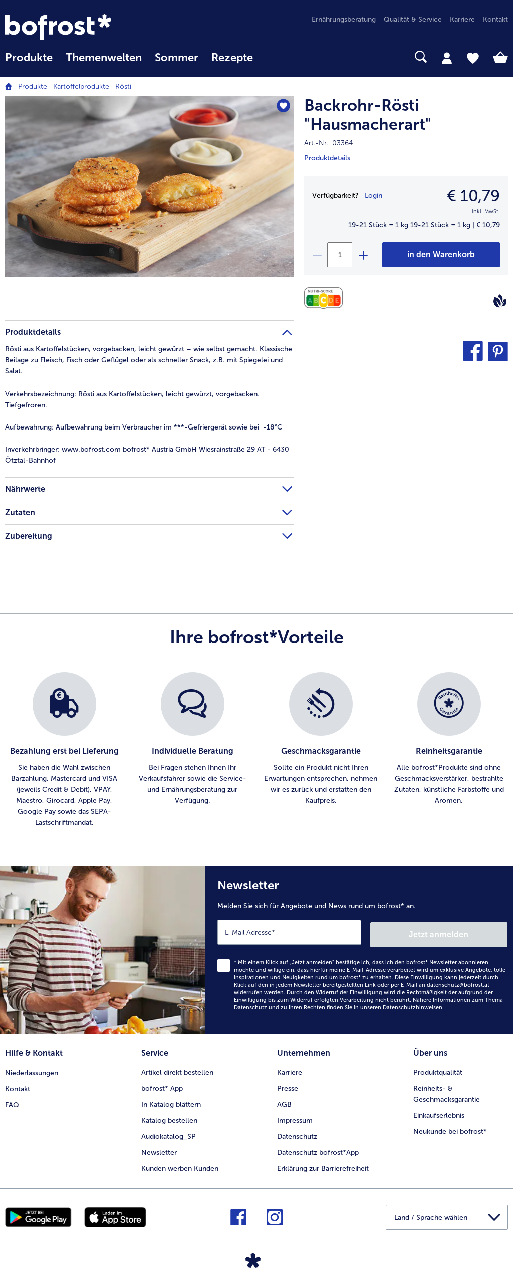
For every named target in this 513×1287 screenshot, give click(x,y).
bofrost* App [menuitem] (162, 1084)
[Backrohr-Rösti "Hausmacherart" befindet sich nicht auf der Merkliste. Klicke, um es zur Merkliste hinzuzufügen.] (282, 107)
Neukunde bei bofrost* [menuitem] (450, 1127)
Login (373, 195)
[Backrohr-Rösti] (441, 254)
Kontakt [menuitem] (495, 19)
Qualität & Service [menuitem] (413, 19)
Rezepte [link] (232, 57)
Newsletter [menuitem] (159, 1148)
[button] (473, 351)
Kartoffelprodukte (81, 86)
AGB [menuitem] (284, 1100)
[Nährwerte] (326, 298)
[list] (256, 750)
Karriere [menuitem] (462, 19)
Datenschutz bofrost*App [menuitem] (318, 1148)
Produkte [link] (29, 57)
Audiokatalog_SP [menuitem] (168, 1132)
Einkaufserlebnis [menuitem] (438, 1111)
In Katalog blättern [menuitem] (171, 1100)
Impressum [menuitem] (295, 1116)
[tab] (447, 58)
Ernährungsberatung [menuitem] (344, 19)
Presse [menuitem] (287, 1084)
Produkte (32, 86)
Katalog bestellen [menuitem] (169, 1116)
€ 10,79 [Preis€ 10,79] (473, 195)
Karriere (289, 1068)
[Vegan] (500, 301)
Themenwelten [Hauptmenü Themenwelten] (104, 57)
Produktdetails (327, 158)
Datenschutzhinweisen (412, 1004)
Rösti (123, 86)
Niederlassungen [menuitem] (31, 1068)
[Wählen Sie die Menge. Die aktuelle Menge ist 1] (339, 254)
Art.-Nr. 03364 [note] (328, 143)
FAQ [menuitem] (12, 1100)
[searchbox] (273, 57)
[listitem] (64, 750)
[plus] (362, 254)
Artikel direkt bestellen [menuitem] (177, 1068)
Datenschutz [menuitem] (297, 1132)
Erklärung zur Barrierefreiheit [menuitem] (323, 1164)
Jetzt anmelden (464, 931)
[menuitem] (29, 62)
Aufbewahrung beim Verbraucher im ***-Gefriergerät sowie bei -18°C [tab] (143, 427)
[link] (80, 27)
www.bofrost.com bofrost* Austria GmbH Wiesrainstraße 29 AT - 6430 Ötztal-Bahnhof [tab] (147, 455)
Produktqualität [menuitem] (437, 1068)
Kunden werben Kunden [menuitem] (179, 1164)
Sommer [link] (176, 57)
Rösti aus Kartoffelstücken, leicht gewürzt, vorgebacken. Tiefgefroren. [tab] (132, 399)
